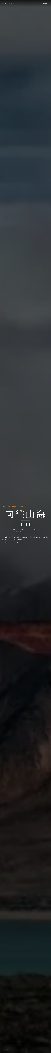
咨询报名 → (45, 3)
